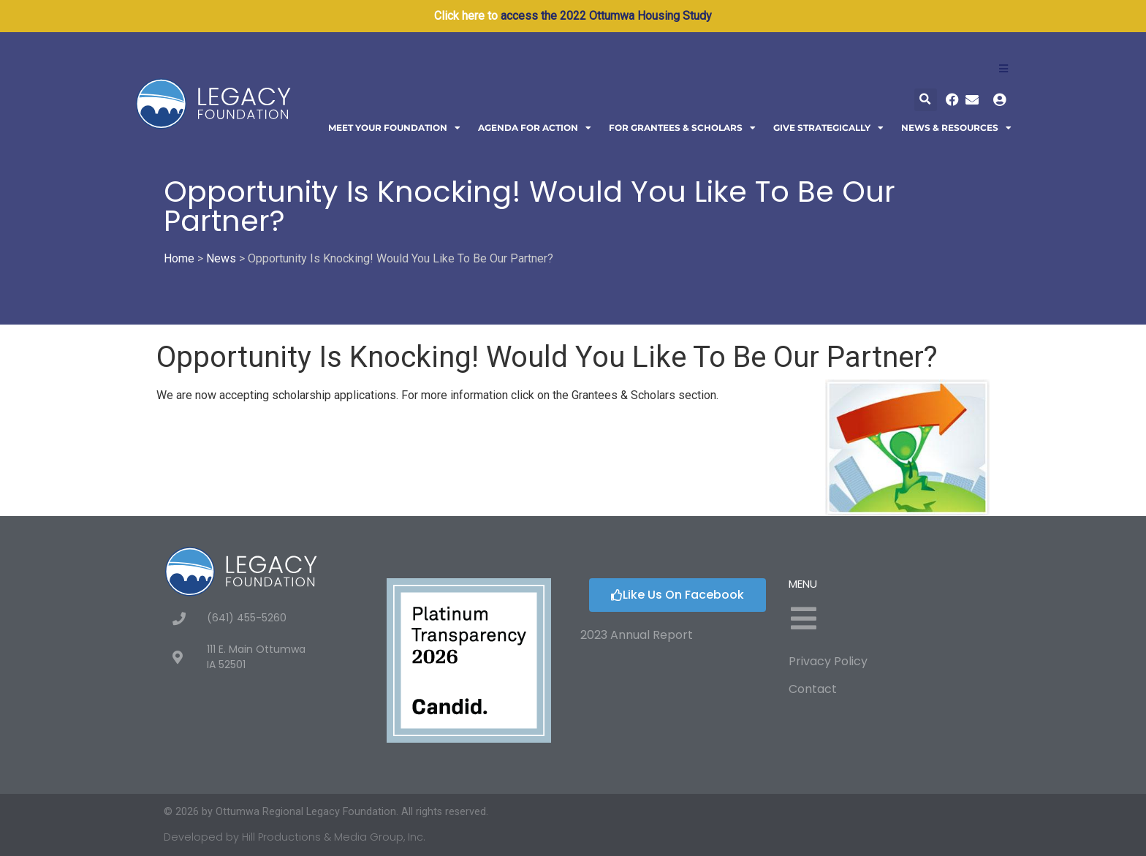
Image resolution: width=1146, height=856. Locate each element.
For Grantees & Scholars (682, 128)
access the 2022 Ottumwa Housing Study (606, 16)
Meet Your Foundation (394, 128)
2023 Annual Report (636, 634)
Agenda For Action (534, 128)
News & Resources (956, 128)
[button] (925, 99)
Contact (813, 689)
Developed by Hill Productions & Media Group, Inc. (294, 837)
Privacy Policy (828, 661)
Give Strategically (828, 128)
